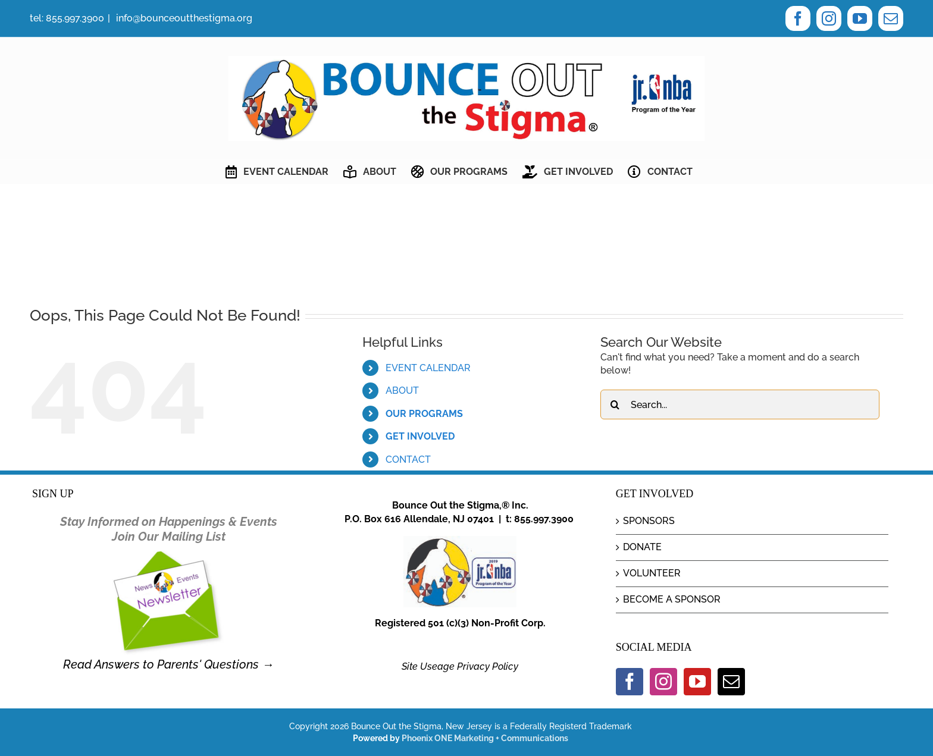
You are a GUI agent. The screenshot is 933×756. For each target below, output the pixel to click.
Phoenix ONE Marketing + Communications (485, 738)
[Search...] (739, 404)
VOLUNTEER (652, 573)
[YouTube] (697, 681)
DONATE (642, 547)
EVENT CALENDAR (428, 368)
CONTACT (408, 459)
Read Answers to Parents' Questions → (168, 664)
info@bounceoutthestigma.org (183, 18)
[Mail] (731, 681)
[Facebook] (629, 681)
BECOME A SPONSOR (672, 599)
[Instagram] (663, 681)
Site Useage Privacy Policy (460, 666)
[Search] (615, 404)
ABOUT (402, 390)
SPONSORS (649, 520)
